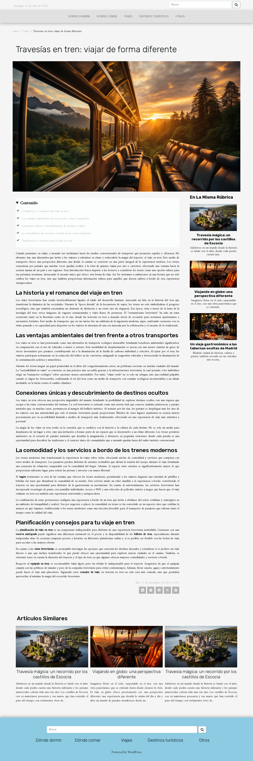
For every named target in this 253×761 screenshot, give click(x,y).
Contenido (29, 203)
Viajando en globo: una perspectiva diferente (213, 294)
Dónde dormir (79, 16)
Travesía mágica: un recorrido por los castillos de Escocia (213, 239)
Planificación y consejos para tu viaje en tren (47, 240)
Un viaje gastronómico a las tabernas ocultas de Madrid (213, 346)
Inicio (16, 31)
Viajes (128, 16)
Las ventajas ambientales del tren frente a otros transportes (55, 218)
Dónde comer (107, 16)
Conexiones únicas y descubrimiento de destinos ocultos (53, 226)
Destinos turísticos (154, 16)
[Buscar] (200, 4)
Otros (180, 16)
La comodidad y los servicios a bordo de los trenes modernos (56, 233)
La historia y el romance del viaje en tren (45, 211)
